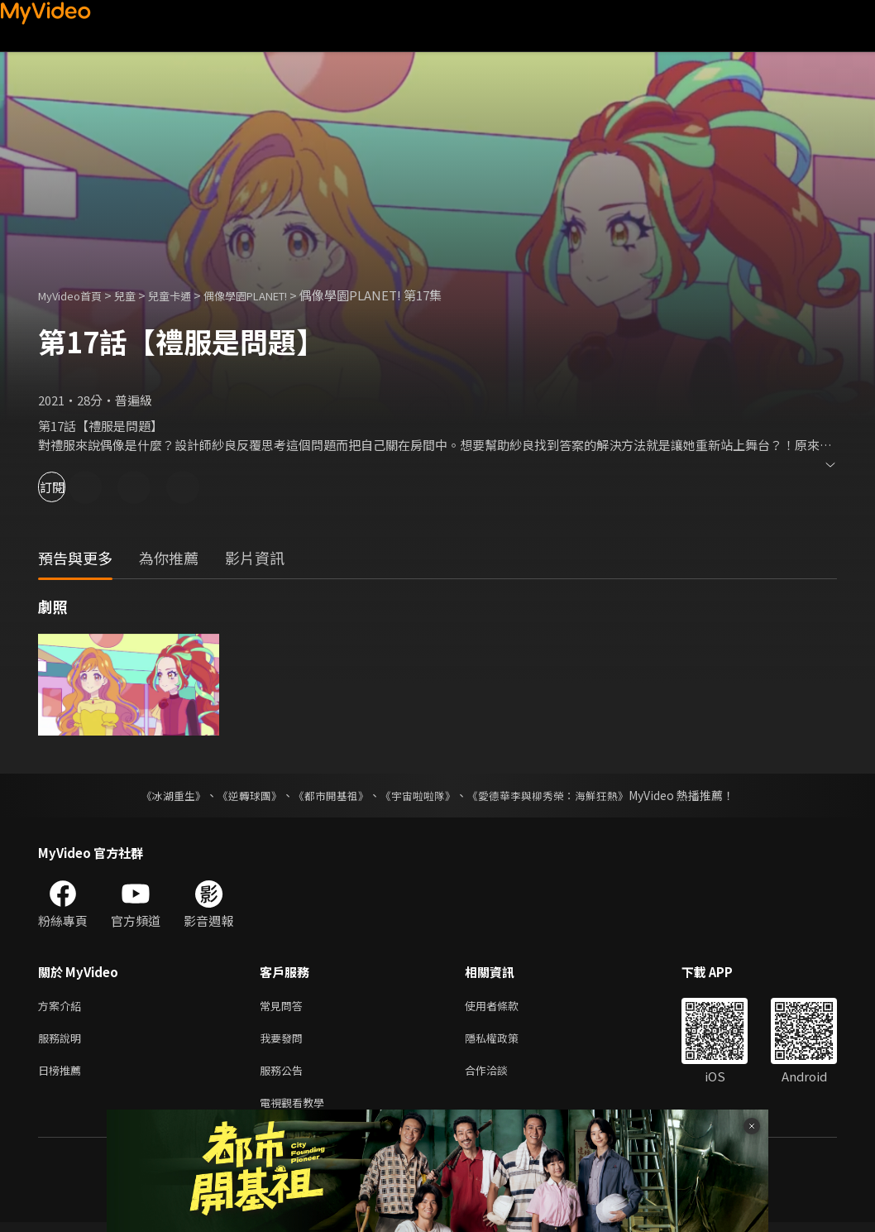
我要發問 (284, 1041)
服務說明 (63, 1041)
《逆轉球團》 (240, 795)
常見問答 (284, 1006)
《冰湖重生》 (159, 795)
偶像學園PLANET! (276, 295)
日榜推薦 (63, 1076)
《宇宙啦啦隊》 (419, 795)
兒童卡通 (188, 295)
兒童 (138, 295)
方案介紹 (63, 1006)
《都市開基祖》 (326, 795)
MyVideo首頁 (75, 295)
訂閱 (71, 487)
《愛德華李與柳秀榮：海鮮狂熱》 (558, 795)
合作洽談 (499, 1076)
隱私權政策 (506, 1041)
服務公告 (284, 1076)
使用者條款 (506, 1006)
